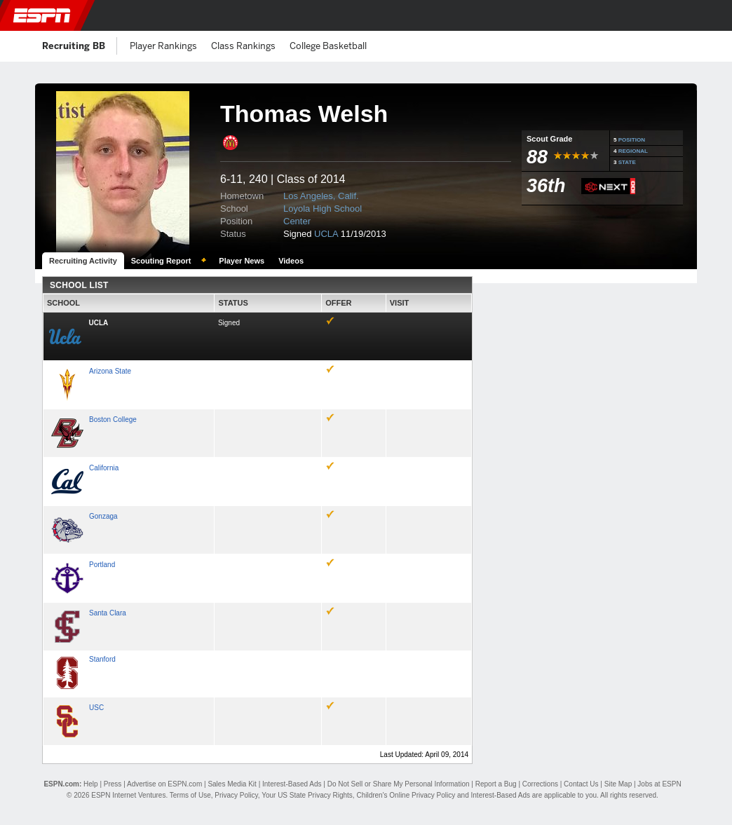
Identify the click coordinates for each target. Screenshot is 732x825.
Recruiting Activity (83, 261)
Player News (241, 261)
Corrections (540, 784)
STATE (627, 162)
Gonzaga (103, 516)
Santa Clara (107, 613)
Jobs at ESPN (659, 784)
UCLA (326, 234)
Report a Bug (496, 784)
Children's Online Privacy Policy (405, 795)
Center (297, 221)
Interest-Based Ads (292, 784)
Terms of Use (190, 795)
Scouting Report (161, 261)
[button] (713, 15)
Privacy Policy (236, 795)
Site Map (618, 784)
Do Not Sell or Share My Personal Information (398, 784)
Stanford (102, 659)
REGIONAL (633, 151)
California (103, 468)
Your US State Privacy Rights (307, 795)
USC (96, 707)
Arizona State (110, 371)
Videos (291, 261)
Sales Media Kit (232, 784)
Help (90, 784)
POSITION (631, 140)
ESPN (42, 15)
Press (113, 784)
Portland (102, 564)
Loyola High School (322, 208)
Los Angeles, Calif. (321, 196)
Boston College (113, 419)
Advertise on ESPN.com (164, 784)
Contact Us (581, 784)
